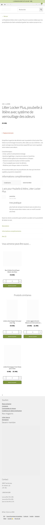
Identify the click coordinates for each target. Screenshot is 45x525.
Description (5, 226)
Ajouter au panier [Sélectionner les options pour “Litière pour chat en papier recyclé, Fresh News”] (12, 382)
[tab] (22, 226)
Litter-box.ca (6, 417)
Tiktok (4, 518)
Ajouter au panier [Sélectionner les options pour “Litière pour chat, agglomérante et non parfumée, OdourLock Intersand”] (33, 336)
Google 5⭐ (10, 518)
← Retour (5, 16)
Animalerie (5, 420)
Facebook (26, 516)
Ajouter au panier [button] (12, 285)
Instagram (37, 516)
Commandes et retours (9, 408)
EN (5, 4)
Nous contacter (6, 404)
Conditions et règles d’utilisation (12, 411)
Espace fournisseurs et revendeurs (14, 516)
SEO (4, 516)
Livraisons (5, 406)
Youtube (31, 516)
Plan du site (17, 518)
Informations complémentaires (11, 231)
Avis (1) (4, 236)
